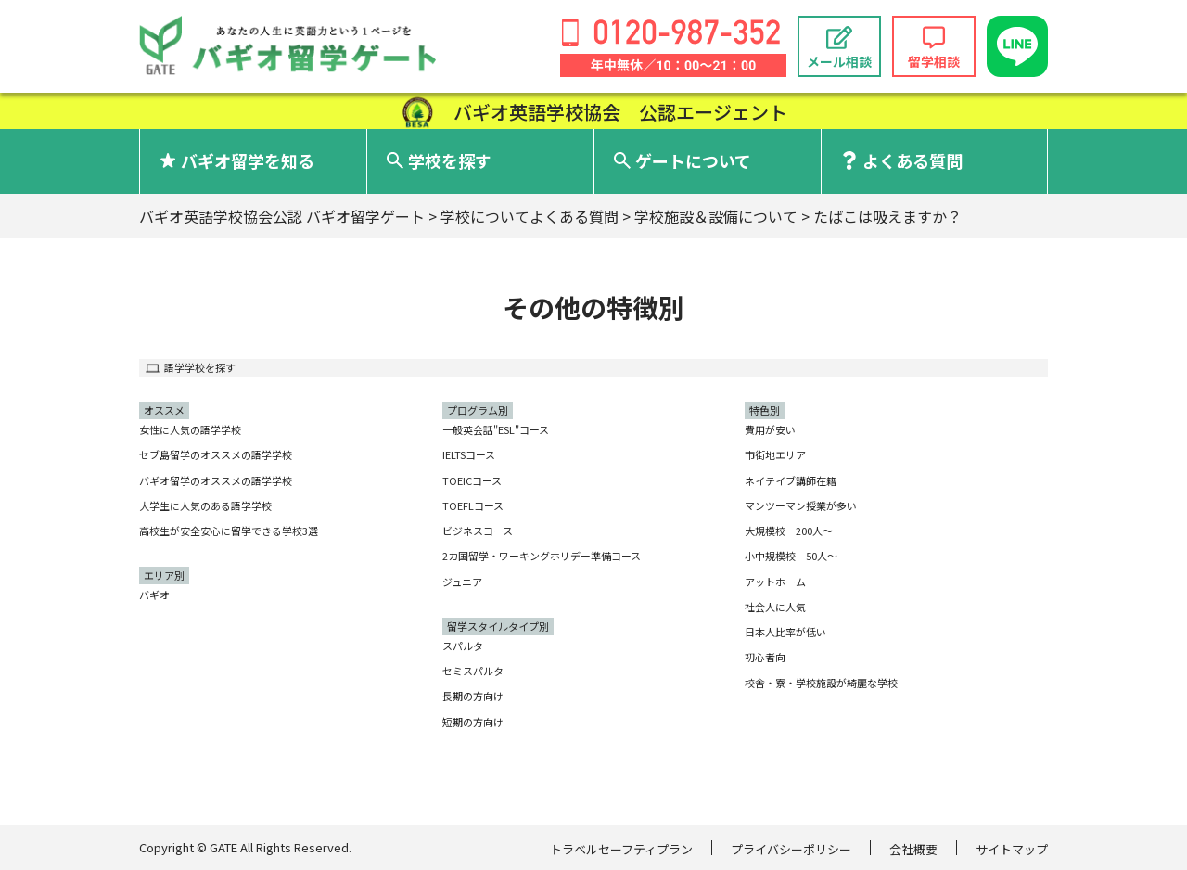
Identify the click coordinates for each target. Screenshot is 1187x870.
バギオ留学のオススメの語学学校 (215, 480)
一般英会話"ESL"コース (495, 429)
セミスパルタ (473, 670)
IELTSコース (468, 454)
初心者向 (765, 656)
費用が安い (770, 429)
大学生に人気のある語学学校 (205, 505)
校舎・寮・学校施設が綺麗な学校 (821, 682)
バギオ (154, 594)
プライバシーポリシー (791, 849)
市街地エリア (775, 454)
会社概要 (913, 849)
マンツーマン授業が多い (801, 505)
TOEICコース (472, 480)
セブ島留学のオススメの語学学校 (215, 454)
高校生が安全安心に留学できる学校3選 (228, 530)
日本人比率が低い (785, 631)
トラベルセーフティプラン (621, 849)
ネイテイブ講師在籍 (790, 480)
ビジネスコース (477, 530)
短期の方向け (473, 721)
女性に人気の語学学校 (190, 429)
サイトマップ (1012, 849)
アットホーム (775, 581)
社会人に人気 (775, 606)
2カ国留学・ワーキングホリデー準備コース (541, 555)
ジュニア (462, 581)
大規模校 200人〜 (789, 530)
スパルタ (462, 645)
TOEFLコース (473, 505)
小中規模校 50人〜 (791, 555)
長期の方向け (473, 695)
